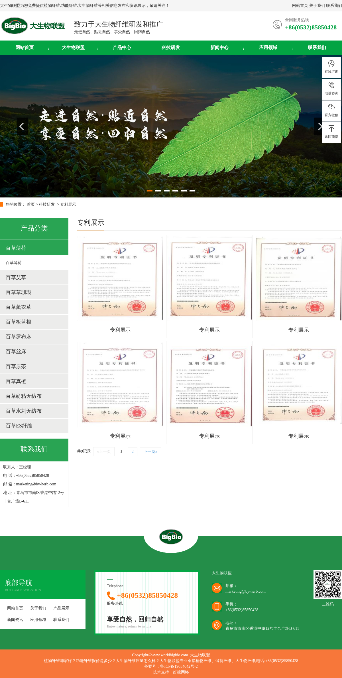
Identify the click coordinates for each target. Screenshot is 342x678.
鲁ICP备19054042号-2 (179, 666)
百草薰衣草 (18, 307)
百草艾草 (16, 277)
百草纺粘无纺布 (24, 396)
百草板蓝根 (18, 322)
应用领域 (268, 47)
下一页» (150, 451)
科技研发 (171, 47)
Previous (22, 126)
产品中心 (122, 47)
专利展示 (68, 204)
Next (319, 126)
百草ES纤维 (19, 426)
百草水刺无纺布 (24, 411)
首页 (31, 204)
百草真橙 (16, 381)
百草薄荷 (16, 248)
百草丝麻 (16, 351)
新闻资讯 (15, 620)
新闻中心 (219, 47)
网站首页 (300, 5)
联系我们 (334, 5)
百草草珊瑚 (18, 292)
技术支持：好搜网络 (171, 672)
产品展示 (61, 608)
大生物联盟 (73, 47)
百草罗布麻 (18, 337)
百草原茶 (16, 366)
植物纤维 (52, 5)
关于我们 (317, 5)
